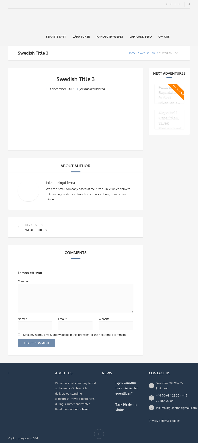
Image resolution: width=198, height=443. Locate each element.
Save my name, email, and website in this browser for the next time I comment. (75, 335)
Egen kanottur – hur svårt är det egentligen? (127, 388)
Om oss (164, 36)
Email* (62, 319)
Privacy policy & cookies (164, 421)
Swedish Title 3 (148, 53)
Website (104, 319)
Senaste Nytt (56, 36)
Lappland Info (141, 36)
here (85, 409)
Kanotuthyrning (109, 36)
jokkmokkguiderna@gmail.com (176, 408)
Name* (22, 319)
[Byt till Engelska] (188, 36)
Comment (24, 281)
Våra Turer (81, 36)
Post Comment (36, 343)
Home (132, 53)
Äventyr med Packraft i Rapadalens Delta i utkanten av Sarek (170, 94)
